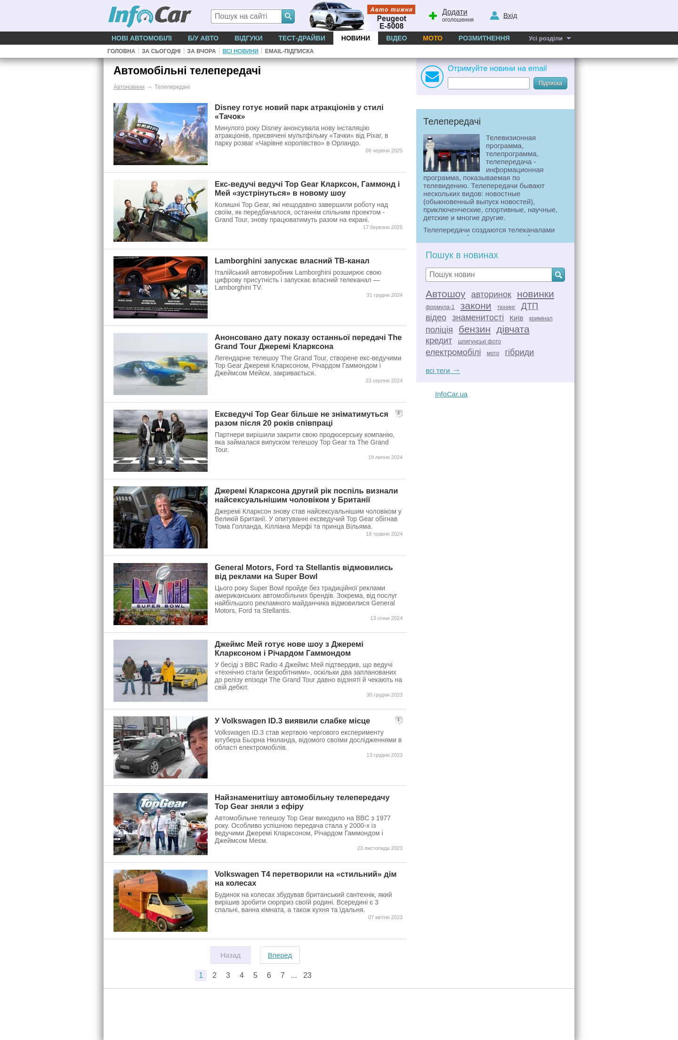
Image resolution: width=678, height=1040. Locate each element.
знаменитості (478, 317)
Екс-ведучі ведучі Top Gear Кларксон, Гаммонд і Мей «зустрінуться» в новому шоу (307, 188)
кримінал (541, 318)
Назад (230, 955)
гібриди (519, 352)
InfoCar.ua (451, 394)
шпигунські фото (479, 341)
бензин (475, 329)
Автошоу (446, 293)
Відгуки (248, 38)
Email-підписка (289, 51)
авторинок (491, 294)
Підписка (550, 83)
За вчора (201, 51)
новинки (535, 293)
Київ (516, 318)
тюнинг (506, 307)
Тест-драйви (301, 38)
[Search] (288, 16)
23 (307, 975)
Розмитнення (484, 38)
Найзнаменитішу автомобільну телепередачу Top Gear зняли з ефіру (302, 801)
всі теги (443, 370)
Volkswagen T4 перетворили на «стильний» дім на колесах (305, 878)
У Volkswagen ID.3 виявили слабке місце (292, 720)
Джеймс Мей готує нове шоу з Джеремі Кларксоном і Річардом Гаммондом (289, 648)
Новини (355, 38)
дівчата (512, 329)
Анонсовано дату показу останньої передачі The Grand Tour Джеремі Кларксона (308, 341)
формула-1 (440, 307)
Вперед (280, 955)
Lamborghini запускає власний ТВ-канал (292, 260)
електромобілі (453, 352)
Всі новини (240, 51)
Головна (121, 51)
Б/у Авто (203, 38)
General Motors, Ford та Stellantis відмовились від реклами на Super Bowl (304, 571)
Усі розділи (546, 38)
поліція (439, 329)
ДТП (529, 306)
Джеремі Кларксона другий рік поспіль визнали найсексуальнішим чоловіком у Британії (306, 495)
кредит (439, 340)
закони (476, 305)
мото (493, 353)
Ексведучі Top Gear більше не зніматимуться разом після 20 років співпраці (301, 418)
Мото (433, 38)
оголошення (450, 14)
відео (436, 317)
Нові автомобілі (142, 38)
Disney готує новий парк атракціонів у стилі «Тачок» (299, 111)
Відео (396, 38)
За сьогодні (161, 51)
